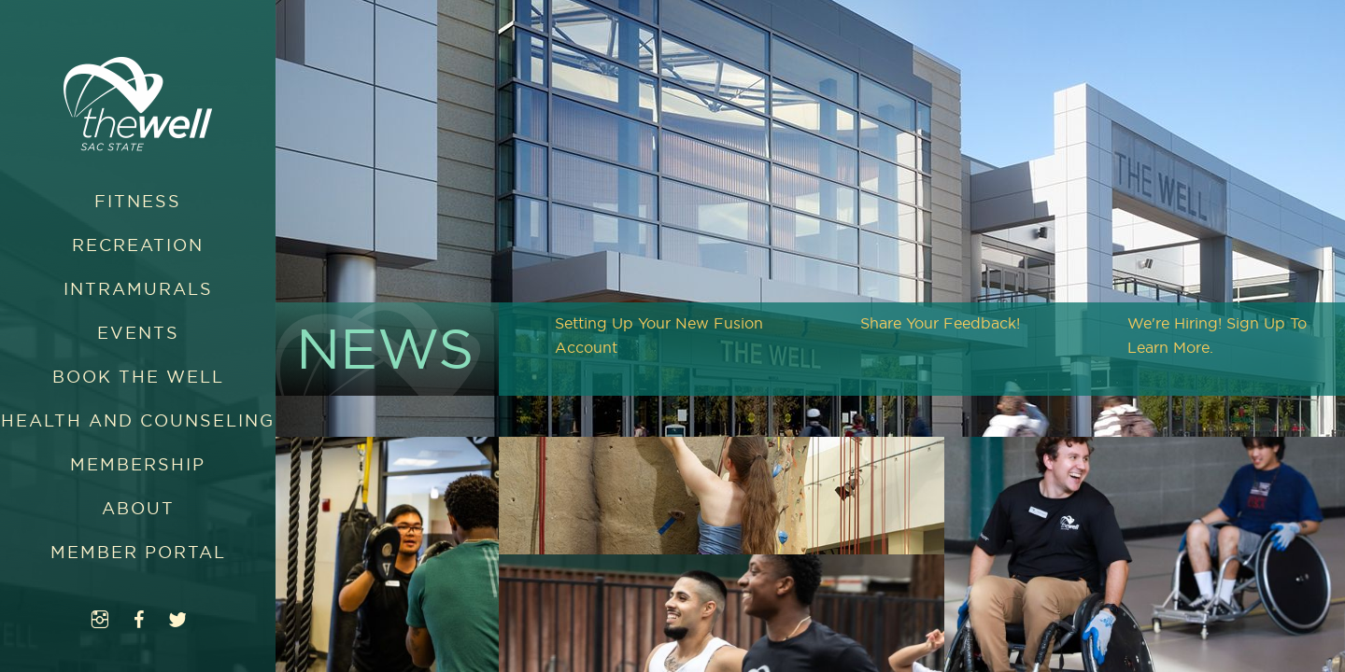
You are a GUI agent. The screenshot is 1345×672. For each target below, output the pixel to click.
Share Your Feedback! (940, 323)
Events (138, 333)
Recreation (138, 245)
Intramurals (138, 289)
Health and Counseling (138, 420)
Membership (137, 464)
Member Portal (138, 552)
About (138, 508)
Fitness (137, 201)
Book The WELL (138, 376)
